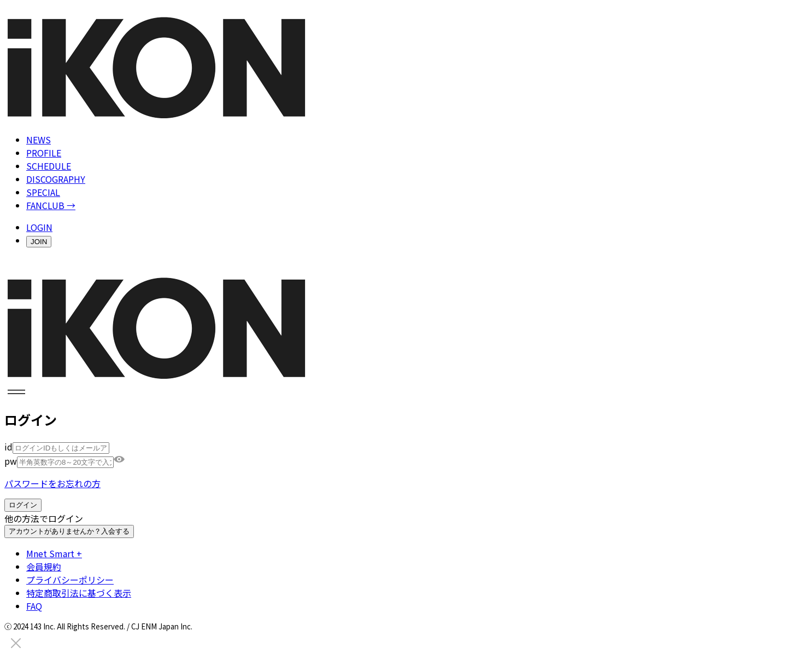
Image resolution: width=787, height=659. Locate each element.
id (8, 446)
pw (10, 460)
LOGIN (39, 227)
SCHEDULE (48, 165)
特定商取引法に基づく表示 (78, 592)
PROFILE (43, 152)
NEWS (38, 139)
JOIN (39, 242)
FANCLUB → (50, 205)
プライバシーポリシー (70, 579)
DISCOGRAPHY (55, 179)
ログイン (23, 505)
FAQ (34, 605)
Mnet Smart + (54, 553)
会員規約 (43, 566)
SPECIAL (43, 192)
